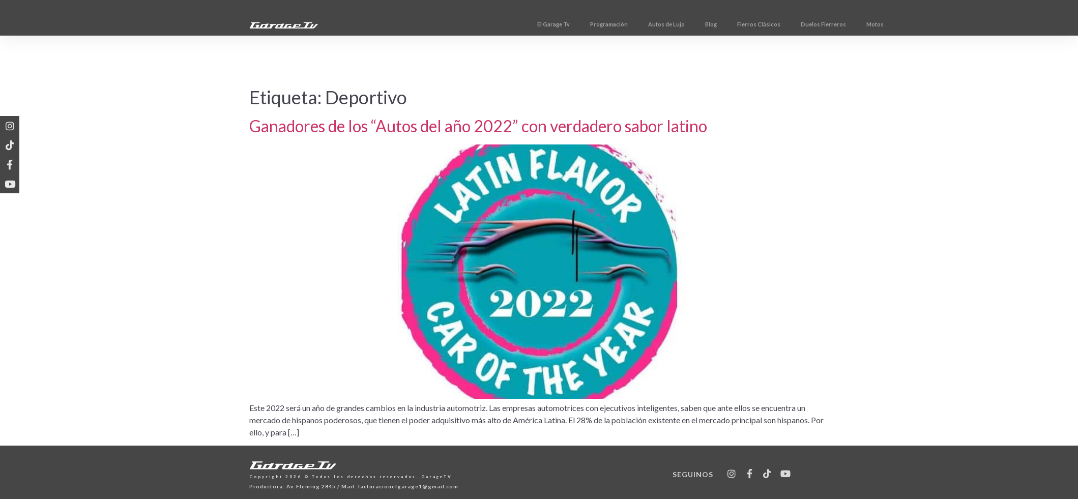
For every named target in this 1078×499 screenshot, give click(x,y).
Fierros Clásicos (824, 24)
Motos (940, 24)
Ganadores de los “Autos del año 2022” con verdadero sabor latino (478, 126)
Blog (776, 24)
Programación (674, 24)
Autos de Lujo (732, 24)
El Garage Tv (619, 24)
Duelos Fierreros (889, 24)
